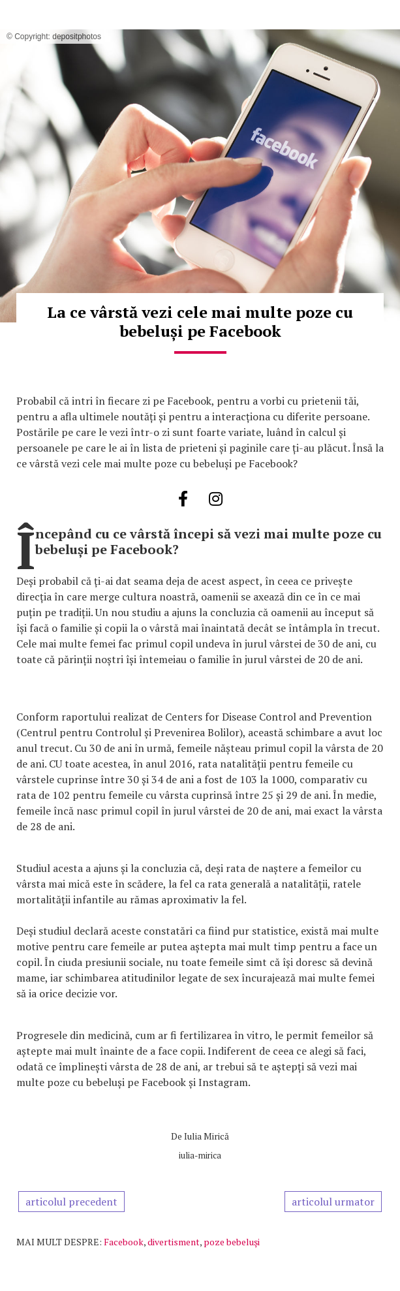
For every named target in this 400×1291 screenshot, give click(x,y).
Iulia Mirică (206, 1136)
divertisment (173, 1242)
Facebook (124, 1242)
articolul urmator (333, 1201)
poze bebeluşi (232, 1242)
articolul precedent (71, 1201)
